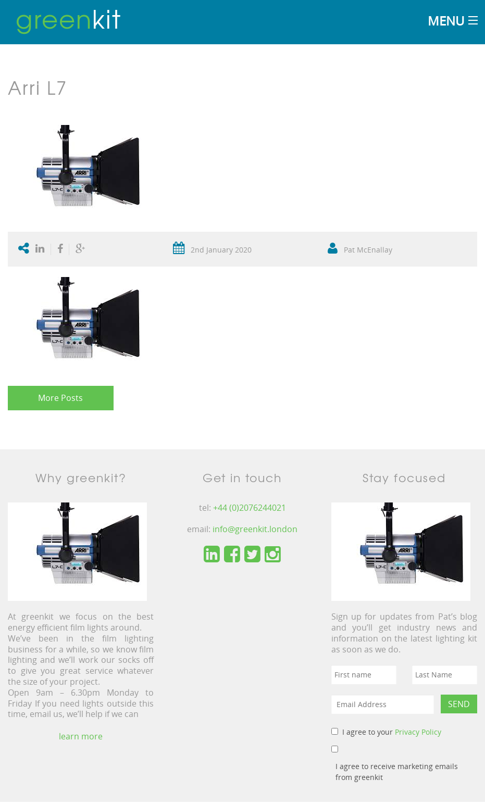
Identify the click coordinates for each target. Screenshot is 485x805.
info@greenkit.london (255, 529)
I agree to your (391, 732)
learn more (81, 736)
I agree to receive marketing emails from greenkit (396, 771)
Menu (446, 20)
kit (68, 18)
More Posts (60, 398)
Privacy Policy (418, 732)
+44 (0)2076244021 (249, 507)
